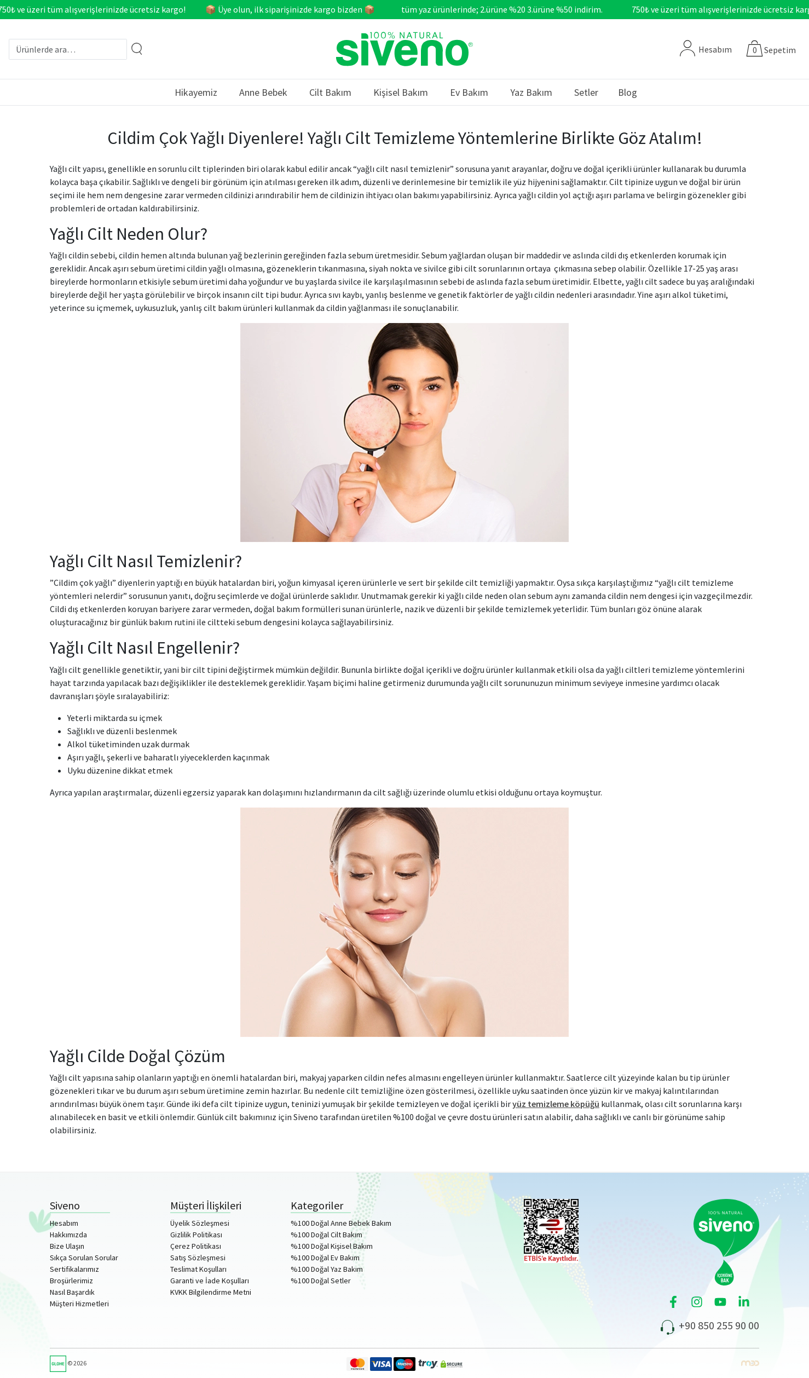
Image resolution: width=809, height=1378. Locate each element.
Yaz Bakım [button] (531, 92)
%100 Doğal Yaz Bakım (327, 1269)
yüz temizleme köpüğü (555, 1103)
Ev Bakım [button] (469, 92)
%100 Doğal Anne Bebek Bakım (341, 1223)
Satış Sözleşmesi (198, 1257)
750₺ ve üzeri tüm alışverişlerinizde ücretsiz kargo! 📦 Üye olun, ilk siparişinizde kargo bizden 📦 (189, 9)
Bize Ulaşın (67, 1246)
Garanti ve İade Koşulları (209, 1280)
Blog (627, 92)
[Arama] (136, 48)
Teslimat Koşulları (198, 1269)
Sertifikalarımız (74, 1269)
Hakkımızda (68, 1234)
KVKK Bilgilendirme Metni (210, 1292)
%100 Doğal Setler (321, 1280)
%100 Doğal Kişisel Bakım (332, 1246)
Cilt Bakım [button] (330, 92)
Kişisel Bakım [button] (400, 92)
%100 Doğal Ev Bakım (325, 1257)
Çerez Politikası (195, 1246)
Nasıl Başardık (72, 1292)
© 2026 (68, 1363)
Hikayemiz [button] (196, 92)
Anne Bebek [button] (263, 92)
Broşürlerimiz (71, 1280)
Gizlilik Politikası (196, 1234)
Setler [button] (586, 92)
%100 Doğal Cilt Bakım (326, 1234)
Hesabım (706, 49)
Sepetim (780, 49)
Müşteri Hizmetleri (79, 1303)
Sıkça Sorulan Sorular (84, 1257)
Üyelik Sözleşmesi (199, 1223)
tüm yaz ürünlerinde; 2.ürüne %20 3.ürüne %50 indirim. (504, 9)
